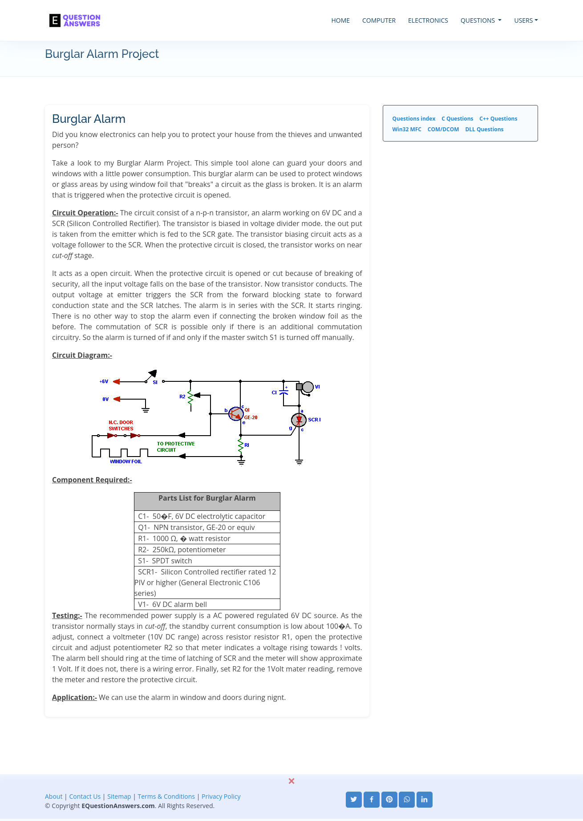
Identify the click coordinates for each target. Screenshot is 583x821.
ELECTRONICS (428, 20)
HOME (340, 20)
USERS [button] (523, 20)
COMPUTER (379, 20)
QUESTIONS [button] (479, 20)
